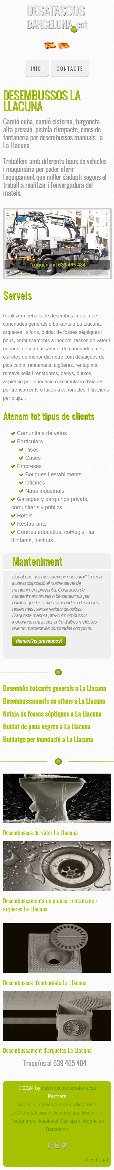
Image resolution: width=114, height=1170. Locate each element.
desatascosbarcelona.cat (69, 1088)
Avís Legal (96, 1159)
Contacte (70, 68)
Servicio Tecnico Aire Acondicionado (57, 1104)
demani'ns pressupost (39, 641)
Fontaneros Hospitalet (34, 1121)
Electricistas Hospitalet (78, 1112)
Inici (37, 68)
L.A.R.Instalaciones (31, 1112)
